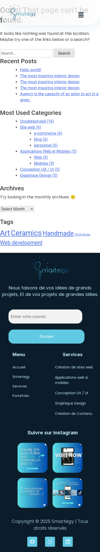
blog (41, 139)
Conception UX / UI (40, 169)
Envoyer (47, 336)
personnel (46, 145)
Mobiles (44, 163)
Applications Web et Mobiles (48, 151)
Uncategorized (37, 121)
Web (41, 157)
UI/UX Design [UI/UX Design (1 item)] (82, 234)
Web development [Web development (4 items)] (21, 243)
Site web (30, 127)
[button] (81, 14)
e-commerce (48, 133)
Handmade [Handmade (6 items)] (58, 233)
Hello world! (30, 69)
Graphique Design (39, 175)
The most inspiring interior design (50, 75)
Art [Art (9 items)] (5, 233)
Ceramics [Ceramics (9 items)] (26, 233)
